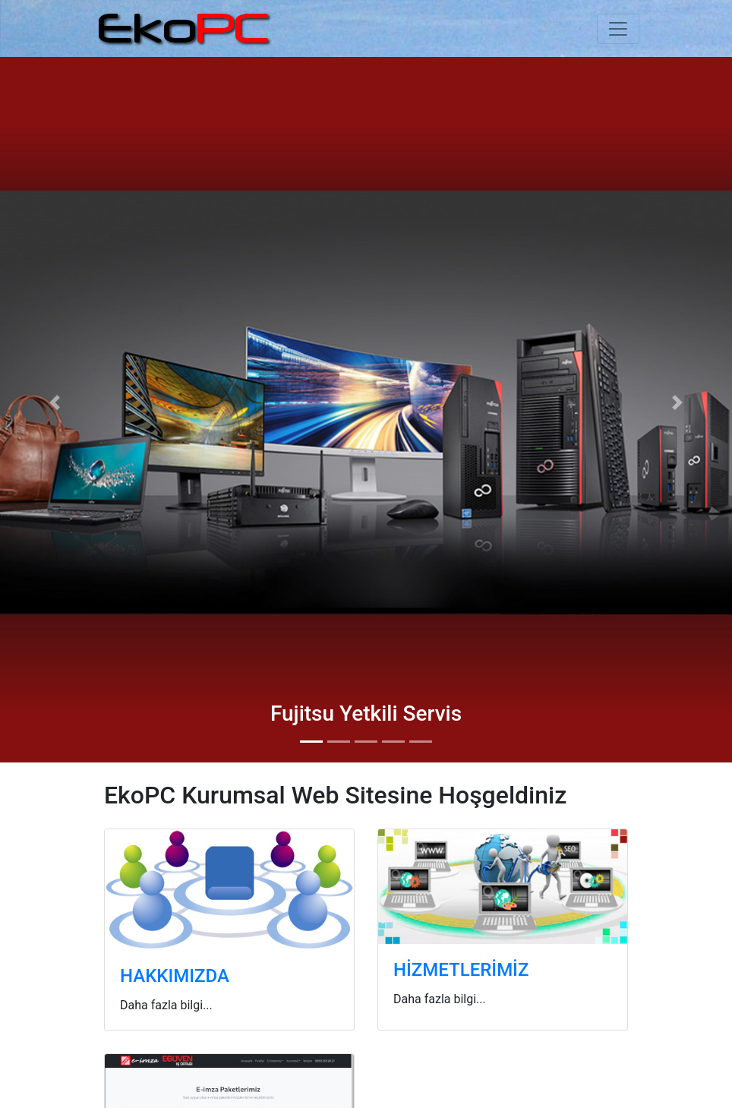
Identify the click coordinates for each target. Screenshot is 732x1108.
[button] (55, 402)
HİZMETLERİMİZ (460, 969)
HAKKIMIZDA (174, 975)
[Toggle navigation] (618, 29)
